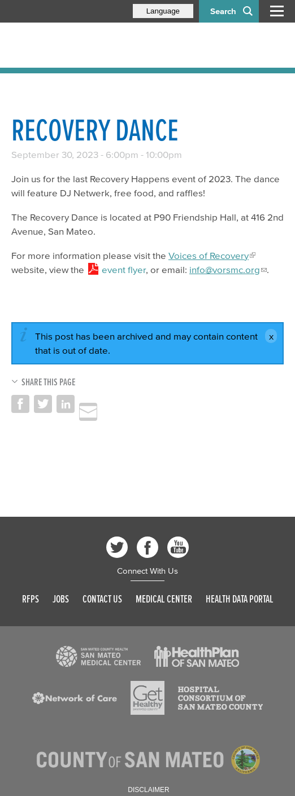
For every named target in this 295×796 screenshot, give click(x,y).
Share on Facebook (20, 404)
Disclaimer (148, 790)
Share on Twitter (43, 404)
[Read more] (98, 656)
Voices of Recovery (208, 255)
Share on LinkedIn (66, 404)
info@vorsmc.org (224, 269)
